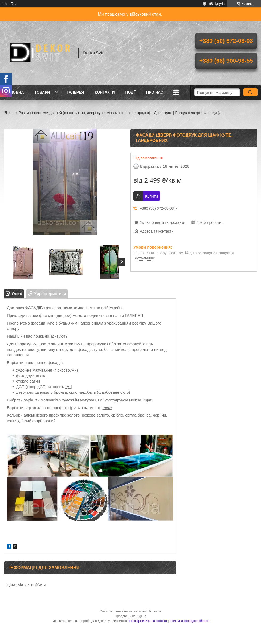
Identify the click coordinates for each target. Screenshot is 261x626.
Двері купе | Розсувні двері (177, 113)
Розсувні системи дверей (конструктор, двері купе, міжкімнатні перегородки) (84, 113)
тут (148, 400)
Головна (14, 92)
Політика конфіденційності (189, 621)
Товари (42, 92)
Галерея (75, 92)
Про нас (154, 92)
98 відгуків (217, 4)
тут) (68, 386)
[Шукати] (250, 92)
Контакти (105, 92)
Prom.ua (155, 611)
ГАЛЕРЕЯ (134, 315)
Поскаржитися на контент (148, 621)
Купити (151, 196)
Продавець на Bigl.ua (130, 616)
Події (130, 92)
